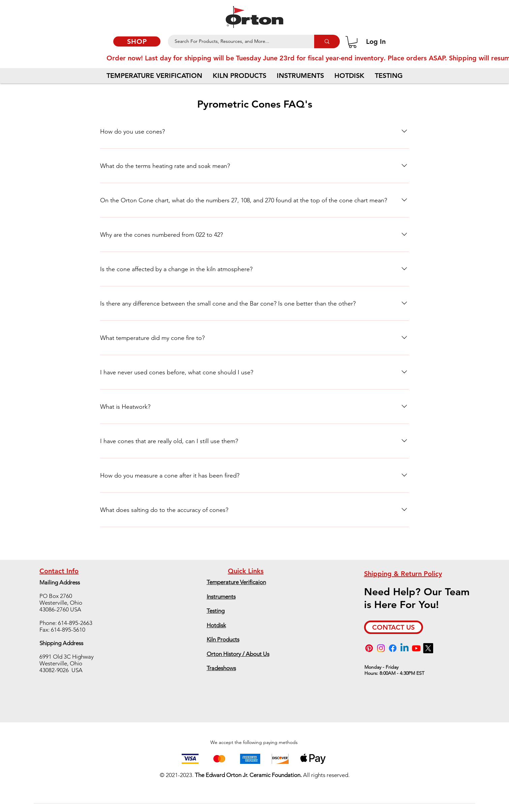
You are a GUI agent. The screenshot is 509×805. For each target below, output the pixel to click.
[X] (428, 648)
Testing (215, 610)
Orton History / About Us (238, 654)
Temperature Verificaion (236, 582)
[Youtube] (416, 648)
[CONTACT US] (393, 627)
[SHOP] (136, 41)
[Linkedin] (404, 648)
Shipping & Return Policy (403, 574)
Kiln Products (223, 639)
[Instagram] (381, 648)
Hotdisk (216, 625)
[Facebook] (393, 648)
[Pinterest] (369, 648)
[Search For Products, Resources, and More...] (237, 41)
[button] (353, 42)
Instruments (221, 596)
